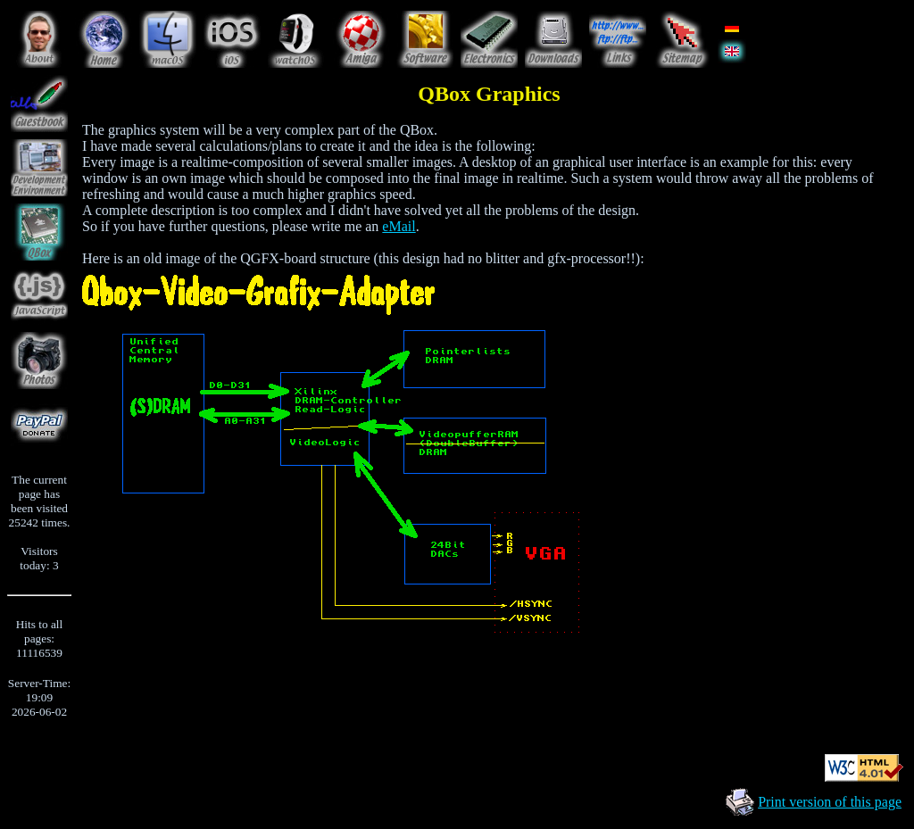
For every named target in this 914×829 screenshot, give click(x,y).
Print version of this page (830, 801)
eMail (398, 226)
